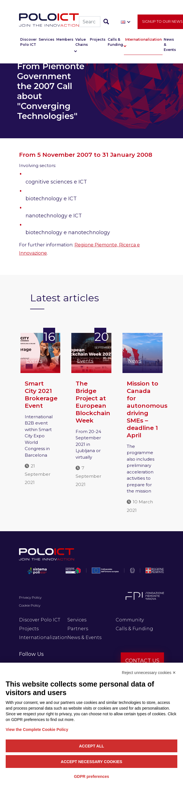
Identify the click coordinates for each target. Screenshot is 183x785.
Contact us (142, 661)
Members (64, 40)
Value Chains (81, 42)
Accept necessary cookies (91, 761)
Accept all (91, 746)
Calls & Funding (115, 42)
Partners (77, 628)
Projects (97, 40)
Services (46, 40)
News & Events (170, 45)
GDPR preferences (91, 776)
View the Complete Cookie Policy (37, 729)
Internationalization (143, 40)
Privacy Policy (30, 597)
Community (130, 620)
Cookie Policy (29, 605)
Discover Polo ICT (28, 42)
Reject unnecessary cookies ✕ (149, 672)
